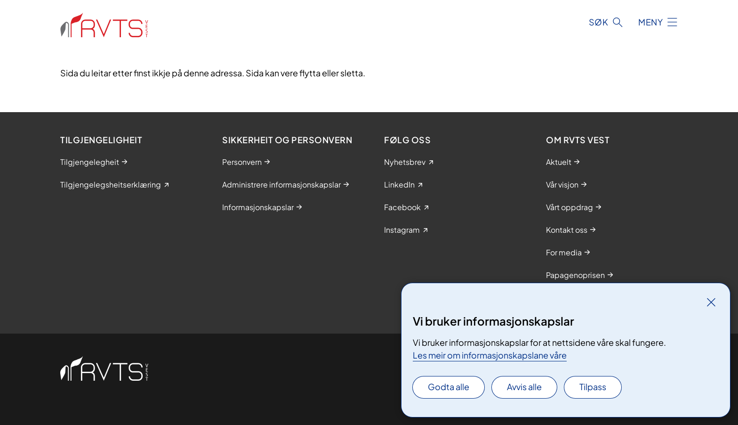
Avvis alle (524, 386)
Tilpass (592, 386)
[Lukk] (711, 302)
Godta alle (448, 386)
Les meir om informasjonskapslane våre (490, 355)
